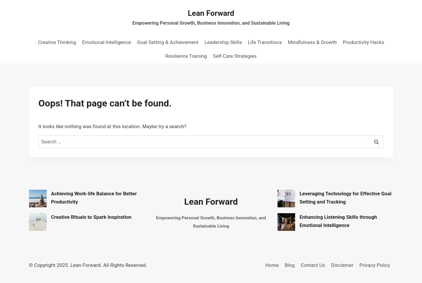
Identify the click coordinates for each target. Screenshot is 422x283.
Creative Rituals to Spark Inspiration (91, 217)
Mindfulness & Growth (312, 42)
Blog (290, 265)
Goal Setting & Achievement (168, 42)
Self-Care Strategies (234, 56)
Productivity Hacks (363, 42)
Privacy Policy (374, 265)
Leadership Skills (223, 42)
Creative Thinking (57, 42)
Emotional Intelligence (106, 42)
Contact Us (313, 265)
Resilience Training (186, 56)
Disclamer (342, 265)
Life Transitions (265, 42)
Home (272, 265)
